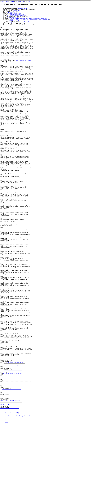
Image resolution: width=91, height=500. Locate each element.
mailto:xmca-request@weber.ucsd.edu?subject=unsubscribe (38, 19)
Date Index (22, 1)
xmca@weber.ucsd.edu (22, 8)
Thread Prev (11, 1)
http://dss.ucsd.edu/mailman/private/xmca (16, 14)
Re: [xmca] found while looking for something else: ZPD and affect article (22, 492)
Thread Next (17, 1)
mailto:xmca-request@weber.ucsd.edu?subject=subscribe (36, 18)
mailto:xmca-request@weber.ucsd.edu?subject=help (16, 15)
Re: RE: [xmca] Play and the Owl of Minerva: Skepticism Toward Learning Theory (24, 493)
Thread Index (27, 1)
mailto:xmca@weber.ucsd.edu (12, 17)
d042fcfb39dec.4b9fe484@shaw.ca (14, 13)
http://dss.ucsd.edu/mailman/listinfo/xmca (17, 18)
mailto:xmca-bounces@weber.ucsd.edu (24, 67)
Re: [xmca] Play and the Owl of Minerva (13, 489)
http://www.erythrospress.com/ (14, 454)
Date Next (7, 1)
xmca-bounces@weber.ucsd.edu (12, 22)
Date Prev (2, 1)
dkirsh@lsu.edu (16, 10)
